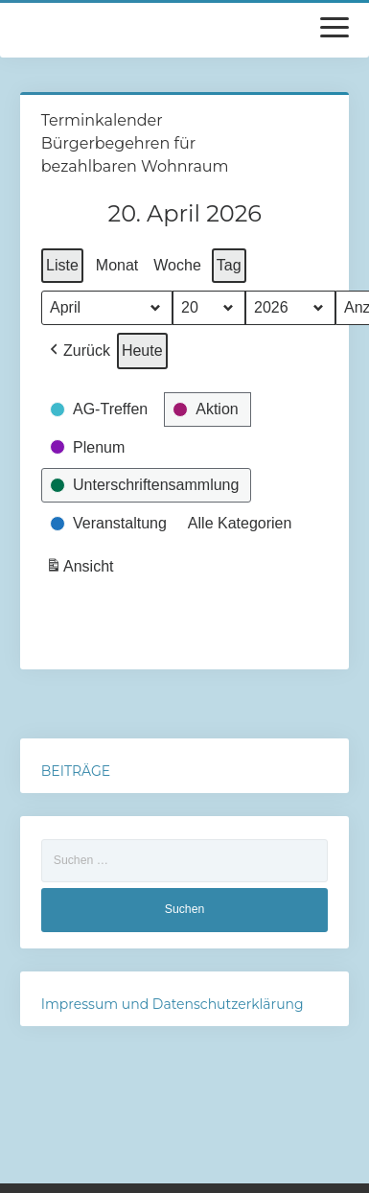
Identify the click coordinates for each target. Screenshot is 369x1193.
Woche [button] (177, 265)
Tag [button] (229, 265)
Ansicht (81, 569)
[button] (78, 351)
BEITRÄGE (75, 771)
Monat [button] (117, 265)
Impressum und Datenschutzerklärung (172, 1004)
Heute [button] (142, 350)
